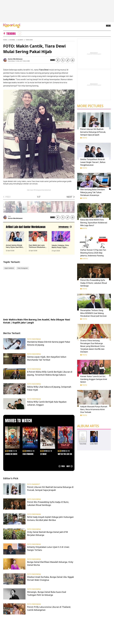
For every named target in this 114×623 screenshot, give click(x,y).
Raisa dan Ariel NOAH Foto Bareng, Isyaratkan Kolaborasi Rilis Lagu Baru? (93, 222)
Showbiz (12, 40)
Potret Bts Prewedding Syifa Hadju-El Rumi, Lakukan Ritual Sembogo (93, 283)
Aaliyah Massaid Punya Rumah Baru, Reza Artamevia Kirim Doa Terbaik (93, 409)
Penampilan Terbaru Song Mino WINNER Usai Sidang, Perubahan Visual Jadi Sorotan (93, 313)
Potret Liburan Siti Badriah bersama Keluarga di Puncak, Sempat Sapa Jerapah (93, 132)
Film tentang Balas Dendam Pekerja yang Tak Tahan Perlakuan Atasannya (92, 192)
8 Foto (83, 228)
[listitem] (19, 33)
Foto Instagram (23, 268)
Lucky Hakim (94, 444)
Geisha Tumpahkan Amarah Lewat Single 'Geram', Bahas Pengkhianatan (92, 162)
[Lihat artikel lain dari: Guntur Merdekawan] (65, 226)
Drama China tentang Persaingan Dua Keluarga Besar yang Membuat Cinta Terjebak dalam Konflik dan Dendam (92, 346)
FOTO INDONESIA (34, 339)
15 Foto (84, 259)
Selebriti (20, 40)
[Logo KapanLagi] (11, 25)
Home (5, 40)
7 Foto (83, 138)
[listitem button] (68, 60)
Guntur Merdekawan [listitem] (15, 59)
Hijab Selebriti (9, 268)
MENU (108, 25)
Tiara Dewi (29, 40)
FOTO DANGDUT (33, 484)
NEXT (69, 196)
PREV (8, 196)
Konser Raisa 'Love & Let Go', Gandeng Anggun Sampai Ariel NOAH (93, 379)
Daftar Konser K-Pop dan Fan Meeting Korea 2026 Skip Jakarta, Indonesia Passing (93, 253)
